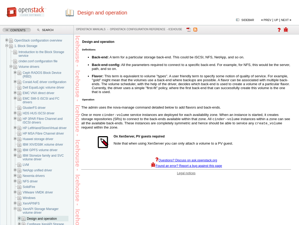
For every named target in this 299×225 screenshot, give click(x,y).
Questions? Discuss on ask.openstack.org (186, 162)
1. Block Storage (25, 46)
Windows (29, 198)
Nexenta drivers (34, 176)
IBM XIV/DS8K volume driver (43, 144)
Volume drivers (28, 67)
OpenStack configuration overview (38, 40)
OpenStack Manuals (90, 29)
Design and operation (42, 219)
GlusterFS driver (34, 108)
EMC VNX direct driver (38, 93)
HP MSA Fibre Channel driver (43, 133)
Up (276, 20)
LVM (26, 165)
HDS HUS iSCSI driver (38, 113)
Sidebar (247, 20)
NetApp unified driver (37, 170)
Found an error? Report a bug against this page (186, 167)
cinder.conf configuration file (37, 61)
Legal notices (186, 175)
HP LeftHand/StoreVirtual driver (45, 128)
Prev (267, 20)
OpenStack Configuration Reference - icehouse (146, 29)
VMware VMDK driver (38, 192)
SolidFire (29, 187)
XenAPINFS (31, 203)
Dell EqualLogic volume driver (43, 87)
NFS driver (30, 181)
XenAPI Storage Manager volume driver (40, 210)
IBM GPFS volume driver (40, 150)
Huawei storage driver (38, 139)
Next (285, 20)
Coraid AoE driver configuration (44, 82)
